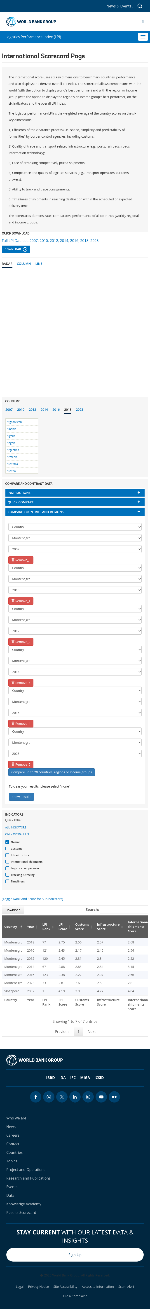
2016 (56, 409)
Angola (11, 443)
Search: (117, 909)
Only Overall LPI (17, 834)
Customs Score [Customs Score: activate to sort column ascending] (82, 926)
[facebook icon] (35, 1097)
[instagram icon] (88, 1097)
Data (10, 1195)
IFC (73, 1077)
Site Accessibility (65, 1286)
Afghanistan (14, 422)
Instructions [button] (19, 492)
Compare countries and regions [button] (36, 512)
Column (24, 263)
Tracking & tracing (22, 875)
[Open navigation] (143, 21)
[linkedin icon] (75, 1097)
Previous (62, 1031)
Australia (12, 464)
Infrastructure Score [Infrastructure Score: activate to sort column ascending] (108, 926)
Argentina (13, 450)
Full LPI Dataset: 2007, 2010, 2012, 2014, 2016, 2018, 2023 (50, 240)
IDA (62, 1077)
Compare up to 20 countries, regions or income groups (51, 772)
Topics (11, 1161)
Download (16, 249)
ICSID (99, 1077)
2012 (32, 409)
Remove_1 (20, 601)
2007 (9, 409)
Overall (15, 842)
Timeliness (17, 881)
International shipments (26, 862)
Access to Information (98, 1286)
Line (38, 263)
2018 (67, 409)
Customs (16, 849)
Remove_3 (20, 682)
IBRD (50, 1077)
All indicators (15, 827)
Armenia (12, 457)
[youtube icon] (101, 1097)
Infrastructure (19, 855)
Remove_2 (20, 642)
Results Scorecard (21, 1212)
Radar (7, 263)
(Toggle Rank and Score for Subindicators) (32, 899)
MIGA (85, 1077)
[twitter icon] (62, 1097)
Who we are (16, 1118)
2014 (44, 409)
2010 (20, 409)
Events (11, 1186)
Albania (11, 429)
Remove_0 (20, 560)
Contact (12, 1143)
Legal (19, 1286)
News (11, 1126)
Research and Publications (28, 1178)
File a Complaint (75, 1296)
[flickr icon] (114, 1097)
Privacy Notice (38, 1286)
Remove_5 (20, 764)
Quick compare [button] (21, 502)
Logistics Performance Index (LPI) (33, 36)
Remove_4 (20, 723)
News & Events (119, 6)
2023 (79, 409)
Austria (11, 471)
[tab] (75, 493)
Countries (14, 1152)
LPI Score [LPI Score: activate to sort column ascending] (63, 926)
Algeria (11, 436)
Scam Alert (126, 1286)
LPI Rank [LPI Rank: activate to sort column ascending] (46, 926)
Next (92, 1031)
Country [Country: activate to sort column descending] (10, 926)
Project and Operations (25, 1169)
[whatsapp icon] (48, 1097)
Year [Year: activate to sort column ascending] (30, 926)
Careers (12, 1135)
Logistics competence (24, 868)
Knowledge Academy (23, 1203)
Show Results (21, 797)
